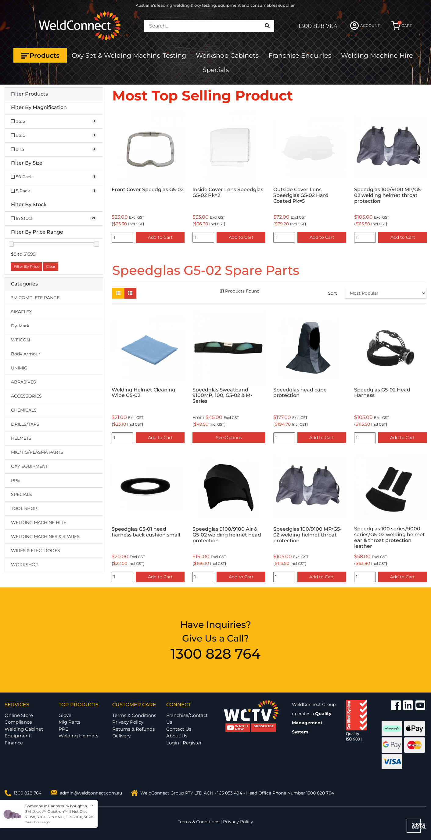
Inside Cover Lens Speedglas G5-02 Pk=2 (227, 192)
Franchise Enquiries (299, 55)
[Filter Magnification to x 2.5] (54, 121)
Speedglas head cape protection (300, 392)
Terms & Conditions (134, 715)
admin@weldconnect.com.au (91, 793)
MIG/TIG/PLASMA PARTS (37, 452)
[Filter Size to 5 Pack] (54, 191)
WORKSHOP (24, 564)
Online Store (19, 715)
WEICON (20, 340)
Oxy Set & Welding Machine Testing (129, 55)
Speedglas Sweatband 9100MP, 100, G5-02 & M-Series (222, 395)
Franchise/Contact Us (187, 718)
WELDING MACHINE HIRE (38, 522)
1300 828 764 (317, 26)
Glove (65, 715)
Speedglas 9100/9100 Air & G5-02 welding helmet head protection (226, 535)
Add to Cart (160, 237)
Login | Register (184, 743)
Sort (332, 293)
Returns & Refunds (133, 729)
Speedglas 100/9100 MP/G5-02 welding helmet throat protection (388, 195)
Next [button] (423, 178)
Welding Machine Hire (377, 55)
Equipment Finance (18, 739)
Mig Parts (69, 722)
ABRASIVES (23, 382)
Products (40, 56)
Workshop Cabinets (227, 55)
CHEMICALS (24, 410)
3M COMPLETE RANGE (35, 297)
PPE (15, 480)
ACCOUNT (365, 25)
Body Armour (25, 354)
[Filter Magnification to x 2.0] (54, 135)
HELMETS (21, 438)
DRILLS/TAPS (25, 424)
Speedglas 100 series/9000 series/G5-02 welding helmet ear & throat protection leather (389, 537)
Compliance (18, 722)
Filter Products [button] (29, 94)
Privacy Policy (127, 722)
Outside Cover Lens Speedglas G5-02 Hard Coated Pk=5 (301, 195)
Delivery (121, 736)
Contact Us (178, 729)
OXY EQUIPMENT (29, 466)
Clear (51, 266)
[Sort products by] (385, 293)
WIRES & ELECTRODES (35, 550)
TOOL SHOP (24, 508)
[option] (148, 178)
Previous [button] (115, 178)
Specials (216, 70)
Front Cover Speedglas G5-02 (148, 189)
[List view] (130, 293)
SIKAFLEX (21, 312)
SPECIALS (21, 494)
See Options (229, 437)
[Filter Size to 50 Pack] (54, 177)
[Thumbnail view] (118, 293)
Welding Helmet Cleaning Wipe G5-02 (143, 392)
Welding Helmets (78, 736)
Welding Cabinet (24, 729)
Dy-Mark (20, 326)
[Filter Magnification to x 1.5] (54, 149)
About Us (176, 736)
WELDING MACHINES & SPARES (45, 536)
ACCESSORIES (26, 396)
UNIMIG (19, 368)
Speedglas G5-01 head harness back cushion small (146, 532)
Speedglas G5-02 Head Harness (382, 392)
